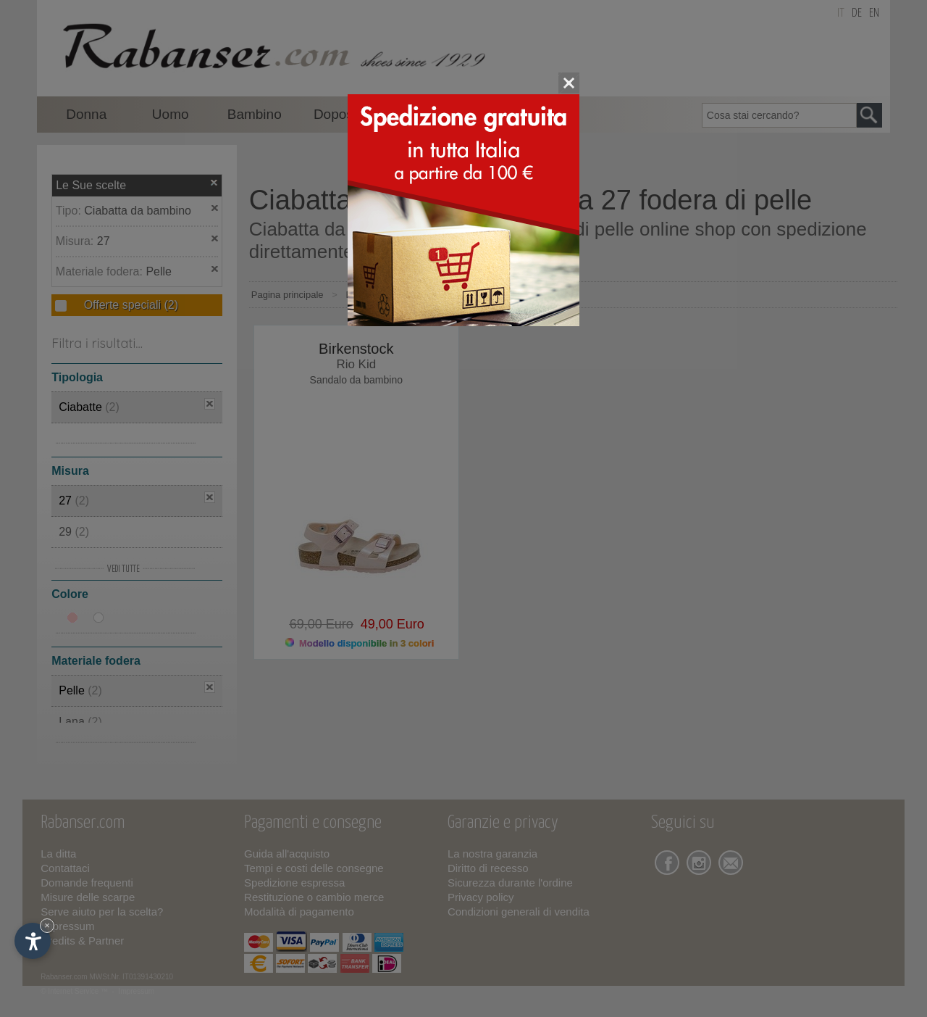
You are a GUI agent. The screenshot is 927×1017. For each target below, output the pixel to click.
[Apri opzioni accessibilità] (32, 941)
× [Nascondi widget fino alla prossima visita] (47, 925)
